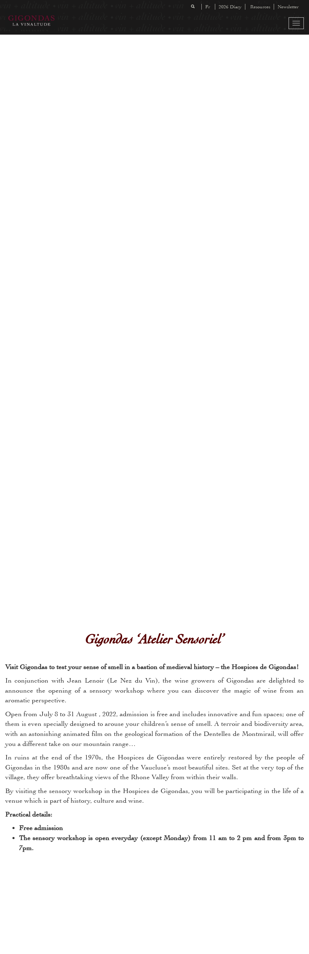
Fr (207, 7)
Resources (260, 7)
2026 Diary (230, 7)
